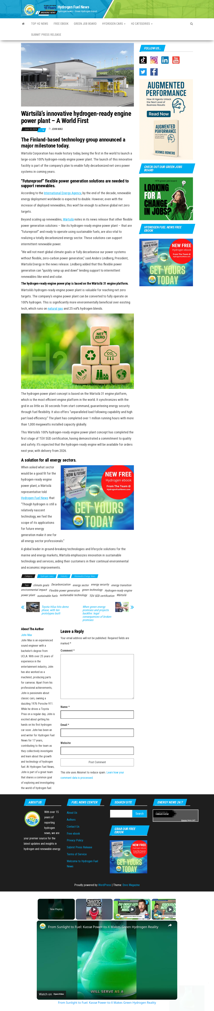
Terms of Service (77, 854)
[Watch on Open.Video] (51, 994)
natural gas (55, 309)
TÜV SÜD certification (101, 596)
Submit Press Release (79, 847)
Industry (63, 576)
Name (65, 707)
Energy (184, 820)
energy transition (121, 585)
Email (65, 725)
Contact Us (73, 826)
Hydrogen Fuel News (73, 7)
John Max (57, 129)
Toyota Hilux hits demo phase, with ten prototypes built (55, 610)
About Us (72, 812)
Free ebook (61, 23)
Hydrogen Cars (113, 23)
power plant (28, 595)
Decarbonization (60, 584)
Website (66, 743)
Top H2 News (39, 23)
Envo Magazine (131, 885)
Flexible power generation (64, 590)
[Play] (131, 909)
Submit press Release (46, 34)
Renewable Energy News (84, 576)
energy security (100, 584)
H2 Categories (142, 23)
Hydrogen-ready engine (118, 590)
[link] (42, 926)
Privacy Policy (75, 840)
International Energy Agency (62, 193)
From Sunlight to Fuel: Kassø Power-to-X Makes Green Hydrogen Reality (103, 927)
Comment (68, 650)
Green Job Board (85, 23)
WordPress (104, 885)
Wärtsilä (68, 219)
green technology (92, 590)
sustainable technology (73, 595)
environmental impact (34, 590)
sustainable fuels (47, 596)
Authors (71, 819)
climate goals (41, 585)
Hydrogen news (46, 576)
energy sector (81, 585)
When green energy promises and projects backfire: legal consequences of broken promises (96, 613)
